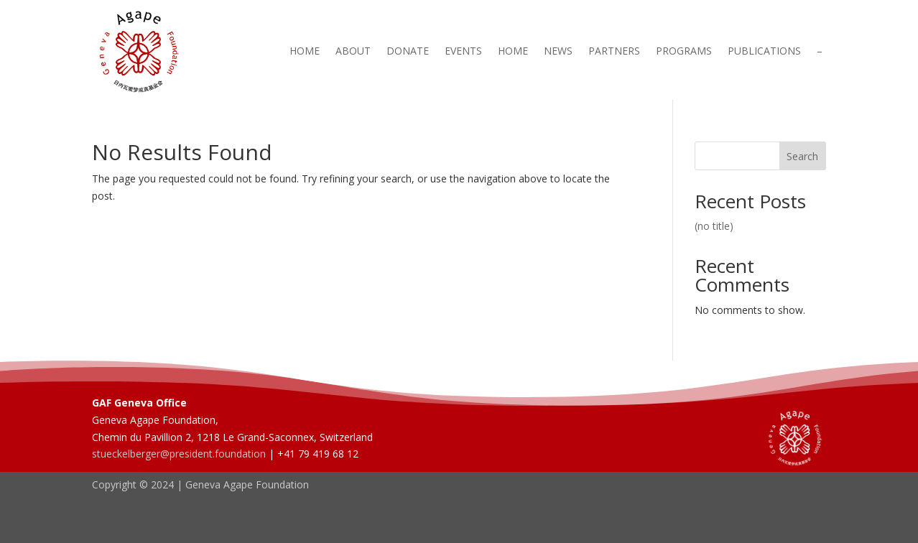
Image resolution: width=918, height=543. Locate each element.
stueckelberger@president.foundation (179, 453)
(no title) (714, 226)
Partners (614, 51)
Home (304, 51)
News (558, 51)
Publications (764, 51)
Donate (407, 51)
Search (802, 156)
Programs (684, 51)
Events (463, 51)
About (353, 51)
